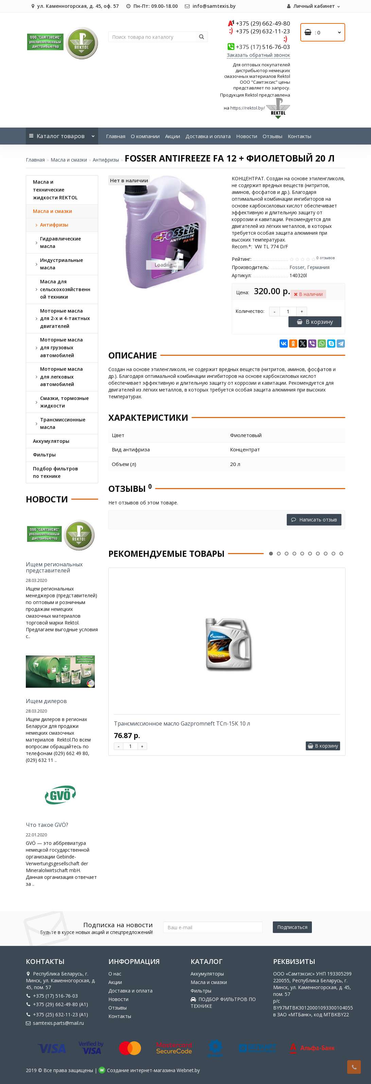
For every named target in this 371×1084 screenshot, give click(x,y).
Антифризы (106, 159)
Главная (115, 136)
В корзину (315, 322)
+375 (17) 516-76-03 (52, 996)
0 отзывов (326, 257)
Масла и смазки (69, 159)
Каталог (62, 134)
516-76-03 (263, 47)
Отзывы (272, 136)
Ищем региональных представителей (54, 567)
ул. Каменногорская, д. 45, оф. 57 (74, 6)
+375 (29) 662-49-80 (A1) (57, 1004)
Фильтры (201, 990)
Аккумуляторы (207, 973)
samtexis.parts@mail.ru (55, 1023)
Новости (246, 136)
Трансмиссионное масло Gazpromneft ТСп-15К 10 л (182, 723)
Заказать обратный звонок (258, 55)
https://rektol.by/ (247, 108)
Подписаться (292, 927)
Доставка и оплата (208, 136)
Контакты (299, 136)
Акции (172, 136)
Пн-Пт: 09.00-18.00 (151, 6)
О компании (145, 136)
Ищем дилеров (46, 701)
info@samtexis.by (210, 6)
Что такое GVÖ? (47, 825)
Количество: (249, 311)
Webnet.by (188, 1070)
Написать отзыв (314, 519)
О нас (114, 973)
